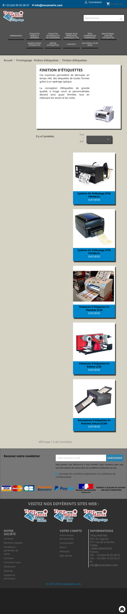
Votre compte (71, 535)
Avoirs (63, 551)
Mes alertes (66, 560)
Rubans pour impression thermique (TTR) (71, 36)
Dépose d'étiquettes (53, 45)
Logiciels (71, 45)
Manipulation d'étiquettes (34, 45)
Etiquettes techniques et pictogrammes (53, 36)
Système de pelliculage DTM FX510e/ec (93, 253)
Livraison (9, 543)
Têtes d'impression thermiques (90, 36)
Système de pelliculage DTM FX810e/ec (93, 195)
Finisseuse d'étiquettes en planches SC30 (93, 310)
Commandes (66, 547)
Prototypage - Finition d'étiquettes (108, 36)
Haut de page (122, 610)
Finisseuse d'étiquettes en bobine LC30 (93, 368)
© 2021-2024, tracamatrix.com (63, 588)
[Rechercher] (104, 18)
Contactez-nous (12, 566)
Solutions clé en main (90, 45)
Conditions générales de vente (11, 555)
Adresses (65, 555)
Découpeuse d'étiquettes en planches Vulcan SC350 (93, 425)
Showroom (9, 571)
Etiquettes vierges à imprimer (34, 36)
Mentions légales (13, 547)
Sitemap (8, 575)
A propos (9, 562)
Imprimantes (16, 36)
